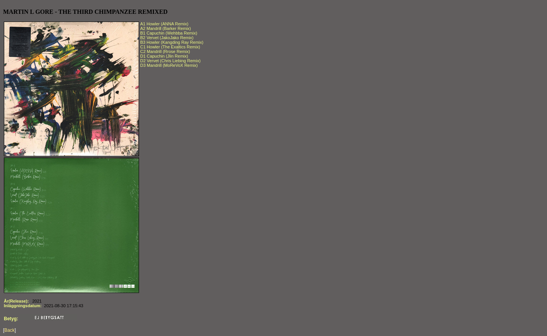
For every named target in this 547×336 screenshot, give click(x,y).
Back (9, 330)
